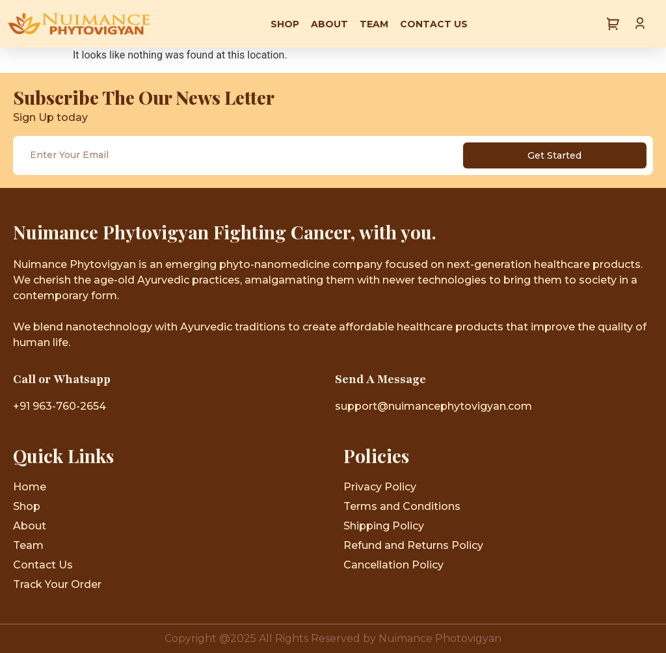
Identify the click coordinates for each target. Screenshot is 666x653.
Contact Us (434, 24)
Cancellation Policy (393, 565)
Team (374, 24)
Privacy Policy (379, 487)
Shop (285, 24)
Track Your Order (57, 584)
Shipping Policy (383, 526)
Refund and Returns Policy (413, 545)
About (329, 24)
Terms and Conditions (401, 506)
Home (29, 487)
